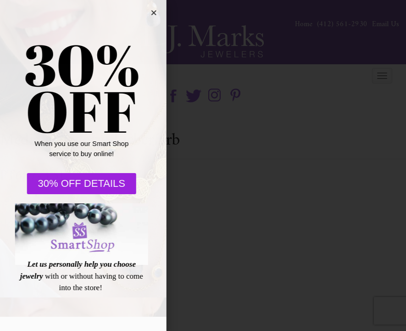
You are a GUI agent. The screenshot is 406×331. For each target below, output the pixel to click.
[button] (148, 12)
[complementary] (339, 280)
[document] (203, 165)
